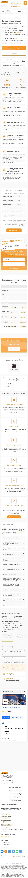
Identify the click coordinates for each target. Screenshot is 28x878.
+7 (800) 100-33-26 (16, 5)
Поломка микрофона (5, 326)
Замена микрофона (6, 208)
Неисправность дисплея (4, 317)
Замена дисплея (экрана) (8, 211)
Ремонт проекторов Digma (16, 797)
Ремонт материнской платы (8, 196)
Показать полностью (7, 641)
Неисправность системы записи (4, 322)
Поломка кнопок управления (5, 312)
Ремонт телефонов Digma (15, 800)
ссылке (7, 783)
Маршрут (6, 717)
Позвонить (20, 11)
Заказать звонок (14, 348)
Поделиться (2, 851)
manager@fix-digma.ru (7, 825)
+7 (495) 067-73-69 (16, 2)
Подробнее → (23, 307)
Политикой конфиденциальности (17, 662)
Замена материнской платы (8, 200)
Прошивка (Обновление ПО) (8, 215)
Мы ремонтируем (6, 11)
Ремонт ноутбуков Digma (15, 791)
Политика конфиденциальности (14, 863)
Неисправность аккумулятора (4, 307)
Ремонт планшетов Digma (15, 794)
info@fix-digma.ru (5, 822)
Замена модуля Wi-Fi (7, 204)
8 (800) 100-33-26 (5, 818)
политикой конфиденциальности (16, 267)
